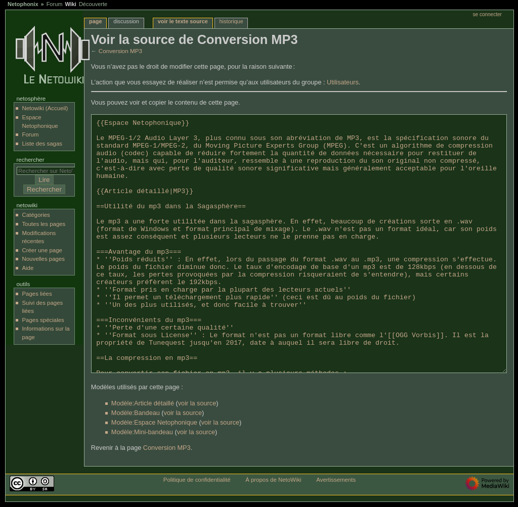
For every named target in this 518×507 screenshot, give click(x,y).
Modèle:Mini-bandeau (142, 432)
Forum (55, 4)
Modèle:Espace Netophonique (154, 422)
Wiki (70, 4)
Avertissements (336, 480)
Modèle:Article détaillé (142, 403)
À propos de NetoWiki (273, 480)
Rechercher (30, 160)
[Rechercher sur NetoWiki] (48, 171)
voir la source (197, 403)
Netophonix (23, 4)
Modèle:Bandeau (135, 413)
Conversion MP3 (120, 51)
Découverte (93, 4)
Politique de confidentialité (197, 480)
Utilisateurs (343, 82)
